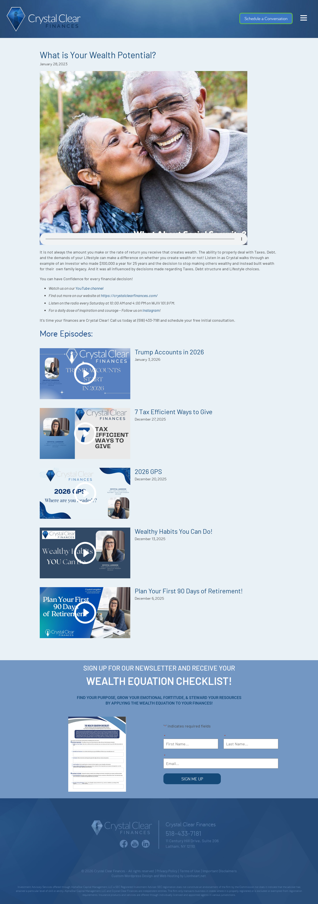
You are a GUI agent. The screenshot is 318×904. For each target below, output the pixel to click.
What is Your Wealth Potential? (98, 54)
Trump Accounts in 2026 (169, 352)
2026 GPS (148, 471)
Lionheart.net (195, 875)
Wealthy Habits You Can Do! (174, 531)
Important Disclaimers (220, 870)
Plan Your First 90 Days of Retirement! (189, 591)
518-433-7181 (183, 833)
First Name (164, 736)
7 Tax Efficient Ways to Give (173, 411)
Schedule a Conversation (266, 18)
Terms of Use (190, 870)
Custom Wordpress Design (132, 875)
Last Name (224, 736)
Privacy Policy (167, 870)
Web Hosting (169, 875)
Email (164, 756)
